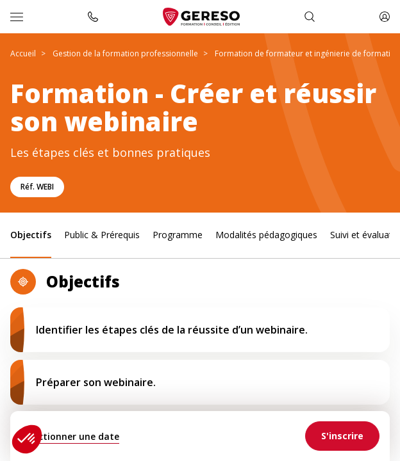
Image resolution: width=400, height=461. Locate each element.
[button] (27, 439)
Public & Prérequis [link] (102, 235)
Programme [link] (178, 235)
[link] (342, 436)
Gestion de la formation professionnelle (125, 53)
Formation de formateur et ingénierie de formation (307, 53)
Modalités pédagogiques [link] (266, 235)
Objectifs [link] (30, 235)
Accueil (23, 53)
